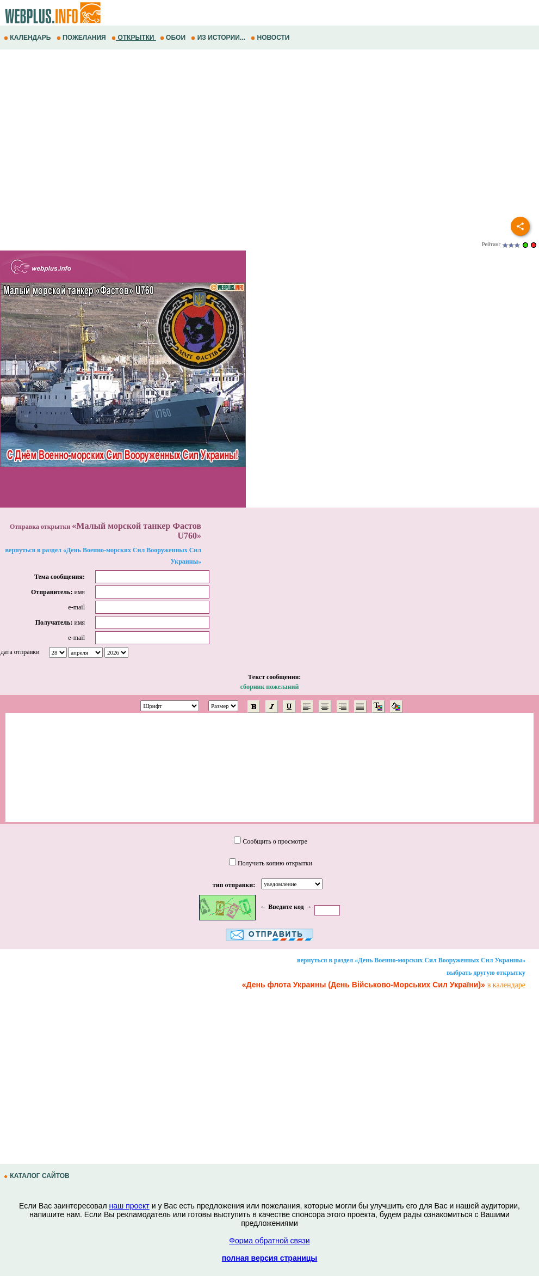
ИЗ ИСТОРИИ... (219, 37)
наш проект (129, 1205)
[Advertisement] (269, 136)
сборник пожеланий (269, 687)
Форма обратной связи (269, 1240)
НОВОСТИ (271, 37)
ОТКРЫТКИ (133, 37)
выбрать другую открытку (486, 972)
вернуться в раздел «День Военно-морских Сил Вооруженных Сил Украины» (411, 960)
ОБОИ (174, 37)
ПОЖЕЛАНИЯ (82, 37)
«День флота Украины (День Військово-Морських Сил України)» (363, 984)
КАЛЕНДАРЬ (28, 37)
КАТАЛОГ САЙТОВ (37, 1176)
